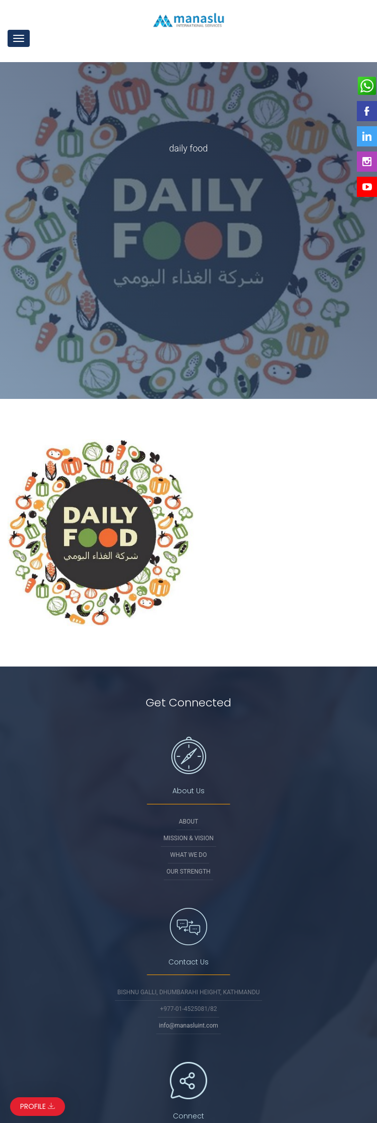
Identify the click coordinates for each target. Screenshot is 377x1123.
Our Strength (188, 871)
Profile (37, 1106)
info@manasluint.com (188, 1025)
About (189, 821)
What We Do (188, 854)
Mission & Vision (188, 838)
